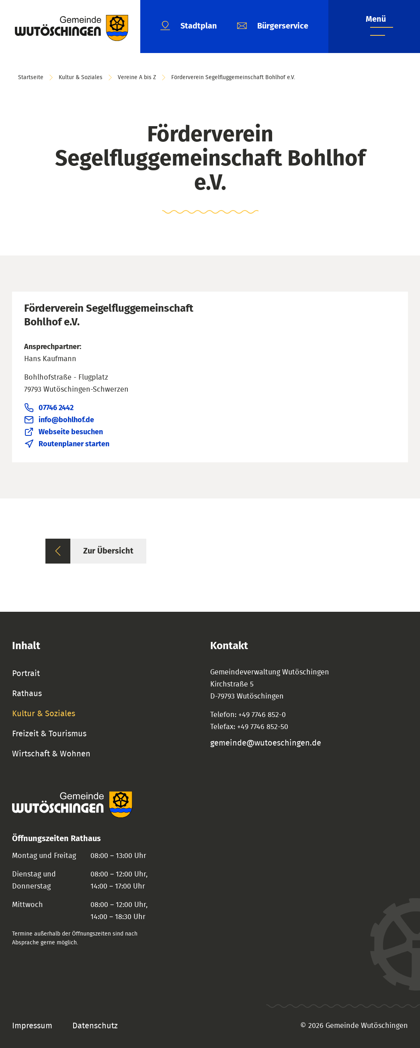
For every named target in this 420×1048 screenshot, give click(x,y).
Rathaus (27, 694)
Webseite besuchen (71, 432)
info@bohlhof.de (66, 420)
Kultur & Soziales (80, 77)
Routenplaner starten (74, 444)
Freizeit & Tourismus (49, 734)
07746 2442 (56, 408)
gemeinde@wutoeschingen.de (265, 743)
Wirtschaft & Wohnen (51, 754)
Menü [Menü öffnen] (376, 19)
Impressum (32, 1026)
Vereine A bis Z (137, 77)
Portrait (26, 674)
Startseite (30, 77)
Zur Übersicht (108, 551)
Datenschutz (95, 1026)
